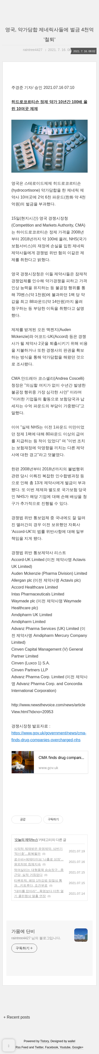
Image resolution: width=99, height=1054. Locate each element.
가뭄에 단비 (23, 931)
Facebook (51, 1047)
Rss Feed (22, 1047)
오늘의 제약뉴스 (26, 840)
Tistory (44, 1041)
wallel (71, 1041)
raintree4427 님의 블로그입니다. (36, 938)
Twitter (39, 1047)
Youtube (65, 1047)
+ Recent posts (16, 1017)
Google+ (77, 1047)
